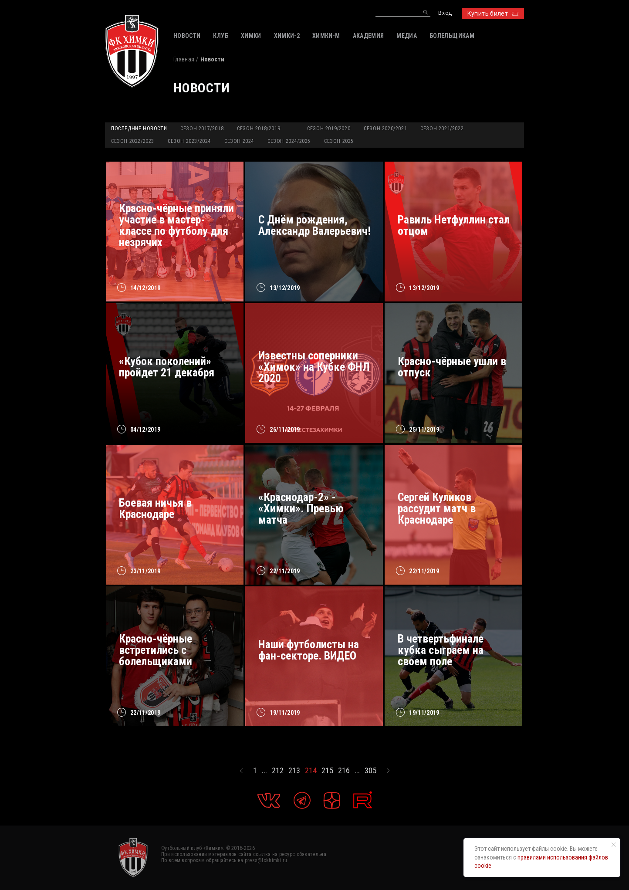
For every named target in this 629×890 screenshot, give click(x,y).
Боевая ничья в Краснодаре (155, 508)
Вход (445, 13)
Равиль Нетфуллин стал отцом (454, 225)
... (264, 771)
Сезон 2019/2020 (328, 128)
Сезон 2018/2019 (258, 128)
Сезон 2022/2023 (132, 141)
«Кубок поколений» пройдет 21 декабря (166, 367)
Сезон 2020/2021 (385, 128)
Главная (183, 59)
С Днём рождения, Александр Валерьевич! (314, 225)
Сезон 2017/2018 (201, 128)
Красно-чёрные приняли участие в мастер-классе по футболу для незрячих (176, 225)
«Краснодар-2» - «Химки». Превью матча (301, 508)
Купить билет (492, 13)
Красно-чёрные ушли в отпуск (452, 367)
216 (344, 771)
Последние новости (139, 128)
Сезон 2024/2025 (289, 141)
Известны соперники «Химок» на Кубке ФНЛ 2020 (314, 367)
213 (294, 771)
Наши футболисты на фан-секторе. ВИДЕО (308, 650)
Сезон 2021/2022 (441, 128)
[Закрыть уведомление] (613, 844)
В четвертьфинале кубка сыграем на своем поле (441, 650)
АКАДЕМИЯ (368, 35)
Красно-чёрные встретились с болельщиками (155, 650)
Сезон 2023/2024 (189, 141)
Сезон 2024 (239, 141)
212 (278, 771)
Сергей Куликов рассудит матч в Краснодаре (437, 508)
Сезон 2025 (339, 141)
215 (327, 771)
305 (370, 771)
